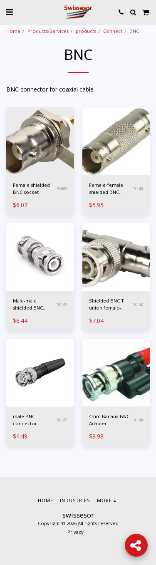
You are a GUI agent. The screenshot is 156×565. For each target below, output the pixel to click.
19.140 (137, 188)
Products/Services (48, 31)
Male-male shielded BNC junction (28, 304)
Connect (112, 31)
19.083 (61, 188)
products (86, 31)
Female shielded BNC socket (31, 188)
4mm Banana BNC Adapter (109, 419)
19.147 (61, 420)
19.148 (137, 420)
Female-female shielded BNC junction (106, 189)
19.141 (61, 304)
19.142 (137, 304)
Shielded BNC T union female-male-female (106, 304)
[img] (40, 141)
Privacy (75, 532)
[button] (9, 11)
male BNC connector (25, 419)
